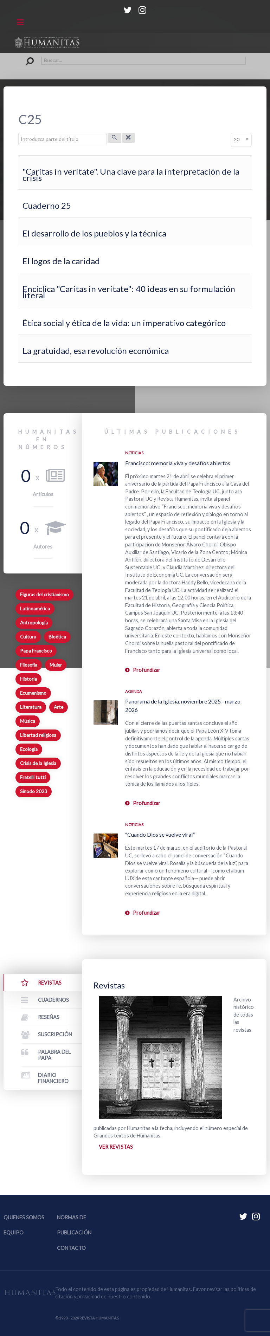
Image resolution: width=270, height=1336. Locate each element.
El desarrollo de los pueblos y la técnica (94, 233)
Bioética (57, 637)
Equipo (14, 1233)
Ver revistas (116, 1147)
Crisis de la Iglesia (38, 763)
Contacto (71, 1248)
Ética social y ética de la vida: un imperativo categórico (124, 323)
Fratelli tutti (33, 777)
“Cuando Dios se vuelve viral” (160, 834)
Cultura (28, 637)
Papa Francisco (36, 651)
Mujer (56, 665)
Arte (58, 707)
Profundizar (146, 670)
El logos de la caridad (61, 261)
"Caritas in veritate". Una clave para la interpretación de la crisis (130, 174)
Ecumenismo (33, 693)
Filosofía (28, 665)
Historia (28, 679)
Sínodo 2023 (33, 791)
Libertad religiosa (38, 735)
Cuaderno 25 (46, 205)
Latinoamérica (35, 608)
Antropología (34, 622)
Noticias (134, 452)
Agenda (133, 691)
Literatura (30, 707)
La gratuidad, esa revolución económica (95, 350)
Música (27, 721)
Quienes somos (24, 1217)
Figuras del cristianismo (44, 594)
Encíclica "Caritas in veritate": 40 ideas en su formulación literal (128, 292)
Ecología (29, 749)
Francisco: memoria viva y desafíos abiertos (177, 463)
